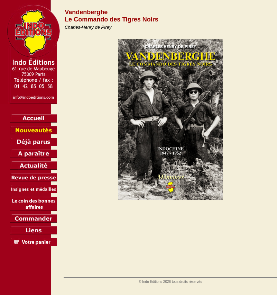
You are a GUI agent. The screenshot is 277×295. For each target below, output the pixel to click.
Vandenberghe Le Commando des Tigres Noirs (111, 16)
